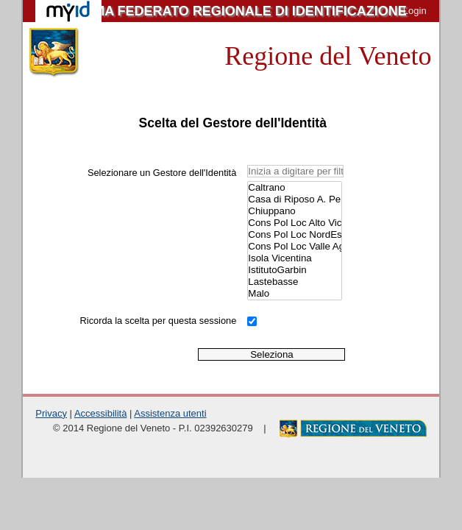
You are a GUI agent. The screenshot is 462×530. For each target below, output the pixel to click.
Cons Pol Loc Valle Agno (294, 246)
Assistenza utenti (170, 413)
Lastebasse (294, 282)
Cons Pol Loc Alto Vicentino (294, 223)
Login (415, 10)
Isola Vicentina (294, 258)
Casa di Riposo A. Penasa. (294, 199)
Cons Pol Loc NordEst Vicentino (294, 235)
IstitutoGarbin (294, 270)
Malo (294, 294)
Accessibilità (100, 413)
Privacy (51, 413)
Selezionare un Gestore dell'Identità (162, 172)
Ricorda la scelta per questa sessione (158, 320)
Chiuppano (294, 211)
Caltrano (294, 188)
